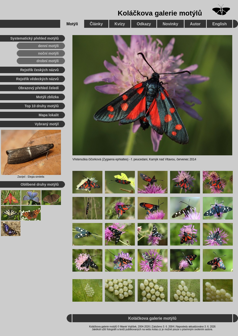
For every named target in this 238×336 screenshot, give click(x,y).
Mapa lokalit (49, 115)
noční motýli (48, 53)
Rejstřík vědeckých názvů (37, 79)
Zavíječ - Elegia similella (30, 176)
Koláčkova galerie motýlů (160, 13)
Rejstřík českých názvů (39, 70)
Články (96, 24)
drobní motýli (47, 61)
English (219, 24)
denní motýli (48, 46)
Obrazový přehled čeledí (38, 88)
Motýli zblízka (47, 97)
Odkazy (144, 24)
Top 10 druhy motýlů (41, 106)
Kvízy (120, 24)
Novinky (170, 24)
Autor (195, 24)
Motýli (72, 24)
